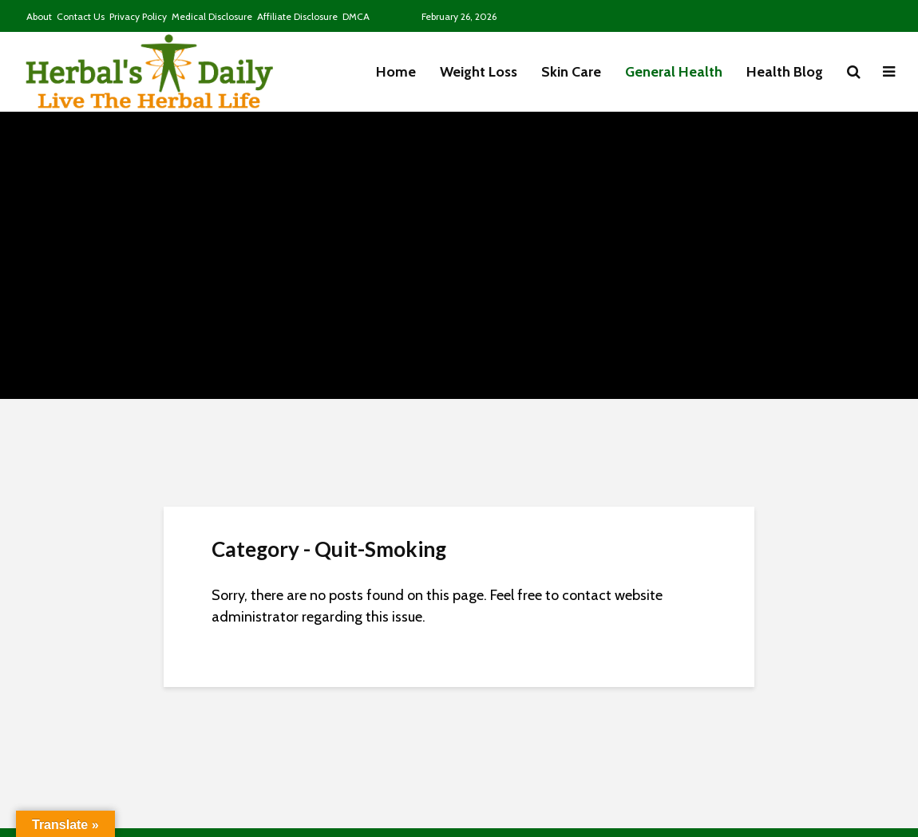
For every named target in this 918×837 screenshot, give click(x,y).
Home (396, 72)
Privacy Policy (138, 16)
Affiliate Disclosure (297, 16)
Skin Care (571, 72)
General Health (673, 72)
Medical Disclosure (212, 16)
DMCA (356, 16)
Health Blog (784, 72)
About (39, 16)
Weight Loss (478, 72)
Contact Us (81, 16)
